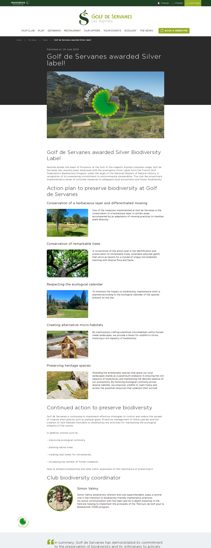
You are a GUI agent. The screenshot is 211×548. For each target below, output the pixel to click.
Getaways (54, 30)
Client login (194, 3)
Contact (179, 3)
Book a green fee (176, 31)
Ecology (130, 30)
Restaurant (72, 30)
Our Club (28, 30)
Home (19, 40)
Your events (112, 30)
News (45, 40)
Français (165, 3)
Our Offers (92, 30)
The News (146, 30)
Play (41, 30)
